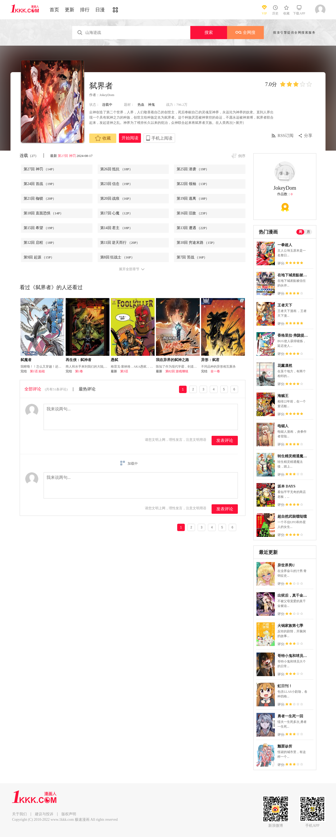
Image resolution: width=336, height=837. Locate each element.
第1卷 (79, 371)
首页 (54, 9)
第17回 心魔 (116, 213)
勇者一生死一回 (290, 716)
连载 (29, 155)
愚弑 (114, 360)
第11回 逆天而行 (120, 243)
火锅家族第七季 (290, 626)
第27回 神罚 (67, 156)
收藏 (103, 138)
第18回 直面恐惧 (43, 213)
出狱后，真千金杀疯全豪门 (299, 595)
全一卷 (215, 371)
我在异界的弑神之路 (172, 360)
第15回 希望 (40, 228)
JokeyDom (106, 95)
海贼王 (282, 396)
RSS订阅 (285, 135)
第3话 (124, 371)
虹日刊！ (284, 686)
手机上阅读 (161, 138)
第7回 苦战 (192, 257)
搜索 (208, 32)
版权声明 (68, 814)
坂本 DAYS (286, 486)
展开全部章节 (129, 269)
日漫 (100, 9)
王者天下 (284, 305)
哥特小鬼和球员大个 (294, 656)
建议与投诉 (44, 814)
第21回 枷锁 (40, 198)
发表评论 (224, 440)
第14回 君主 (116, 228)
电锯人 (282, 426)
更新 (69, 9)
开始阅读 (130, 138)
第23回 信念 (116, 184)
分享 (308, 135)
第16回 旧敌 (193, 213)
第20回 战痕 (116, 198)
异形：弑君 (210, 360)
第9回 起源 (39, 257)
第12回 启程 (40, 243)
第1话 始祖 (37, 371)
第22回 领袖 (193, 184)
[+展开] (238, 123)
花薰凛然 (284, 366)
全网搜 (245, 32)
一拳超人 (284, 245)
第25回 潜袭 (193, 169)
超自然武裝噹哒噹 (292, 516)
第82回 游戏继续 (176, 371)
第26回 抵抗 (116, 169)
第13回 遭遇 (193, 228)
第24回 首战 (40, 184)
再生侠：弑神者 (78, 360)
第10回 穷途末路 (196, 243)
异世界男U (286, 565)
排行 (85, 9)
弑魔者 (26, 360)
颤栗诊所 (284, 746)
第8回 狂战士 (117, 257)
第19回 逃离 (193, 198)
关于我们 (19, 814)
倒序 (241, 156)
